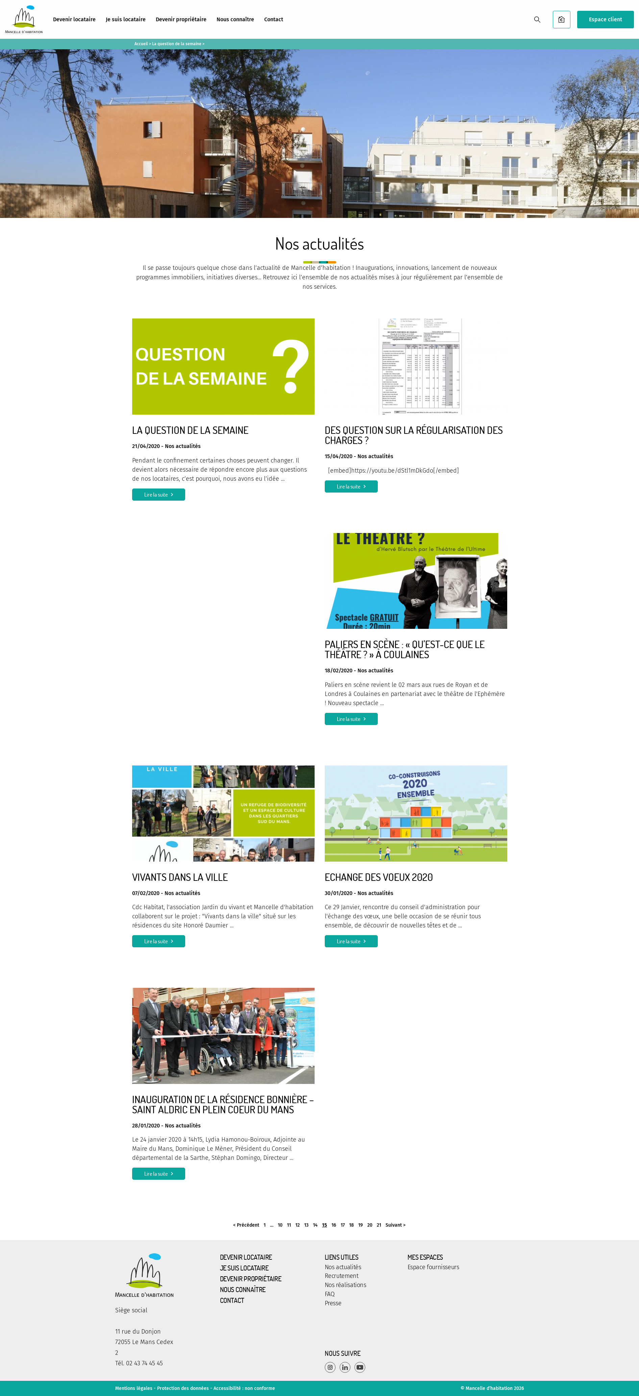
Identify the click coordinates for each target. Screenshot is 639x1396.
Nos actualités (343, 1267)
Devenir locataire (74, 19)
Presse (333, 1303)
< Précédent (246, 1225)
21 (379, 1225)
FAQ (330, 1294)
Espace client (605, 19)
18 (351, 1225)
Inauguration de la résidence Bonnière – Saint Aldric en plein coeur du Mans (223, 1104)
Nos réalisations (345, 1285)
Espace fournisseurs (433, 1267)
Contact (273, 19)
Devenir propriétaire (181, 19)
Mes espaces (425, 1257)
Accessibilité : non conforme (244, 1388)
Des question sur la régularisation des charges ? (414, 435)
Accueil (141, 43)
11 (289, 1225)
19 (360, 1225)
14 (315, 1225)
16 (333, 1225)
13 (306, 1225)
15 (324, 1225)
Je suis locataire (126, 19)
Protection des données (183, 1388)
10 (280, 1225)
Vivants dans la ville (180, 877)
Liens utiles (342, 1257)
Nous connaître (235, 19)
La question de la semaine (176, 43)
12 (297, 1225)
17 (343, 1225)
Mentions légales (133, 1388)
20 (369, 1225)
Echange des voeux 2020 (379, 877)
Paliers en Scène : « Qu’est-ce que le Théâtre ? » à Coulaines (405, 649)
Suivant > (395, 1225)
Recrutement (342, 1276)
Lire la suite (156, 494)
